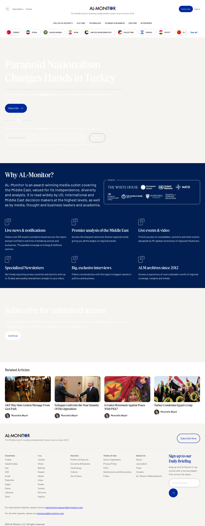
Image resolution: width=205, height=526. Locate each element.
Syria (7, 496)
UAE (7, 472)
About (139, 459)
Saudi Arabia (11, 463)
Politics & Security (63, 23)
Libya (40, 480)
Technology (95, 23)
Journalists (141, 463)
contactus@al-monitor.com (50, 513)
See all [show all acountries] (193, 32)
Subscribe (185, 9)
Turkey (8, 459)
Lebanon (9, 492)
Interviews (146, 23)
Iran (7, 468)
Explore (133, 23)
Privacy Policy (110, 463)
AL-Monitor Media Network (149, 476)
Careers (140, 472)
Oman (40, 463)
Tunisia (41, 488)
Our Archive (75, 476)
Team (138, 468)
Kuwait (41, 472)
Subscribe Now (188, 438)
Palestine (9, 480)
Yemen (41, 476)
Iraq (40, 455)
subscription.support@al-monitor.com (64, 507)
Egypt (8, 484)
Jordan (41, 459)
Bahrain (41, 468)
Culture (81, 23)
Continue (13, 335)
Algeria (41, 496)
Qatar (8, 488)
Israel (7, 476)
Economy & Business (115, 23)
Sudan (41, 484)
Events (29, 9)
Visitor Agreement (112, 459)
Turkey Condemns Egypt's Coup (173, 405)
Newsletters (18, 9)
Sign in (197, 9)
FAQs (105, 468)
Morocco (42, 492)
